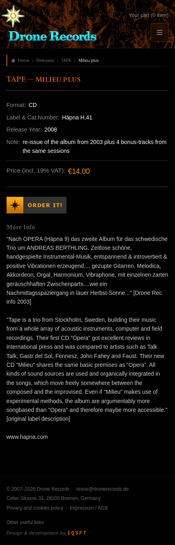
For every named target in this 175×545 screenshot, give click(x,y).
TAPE (66, 60)
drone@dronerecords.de (102, 489)
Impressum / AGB (89, 508)
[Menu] (160, 32)
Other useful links (25, 522)
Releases (45, 60)
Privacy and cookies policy (34, 508)
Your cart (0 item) (149, 15)
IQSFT (78, 533)
